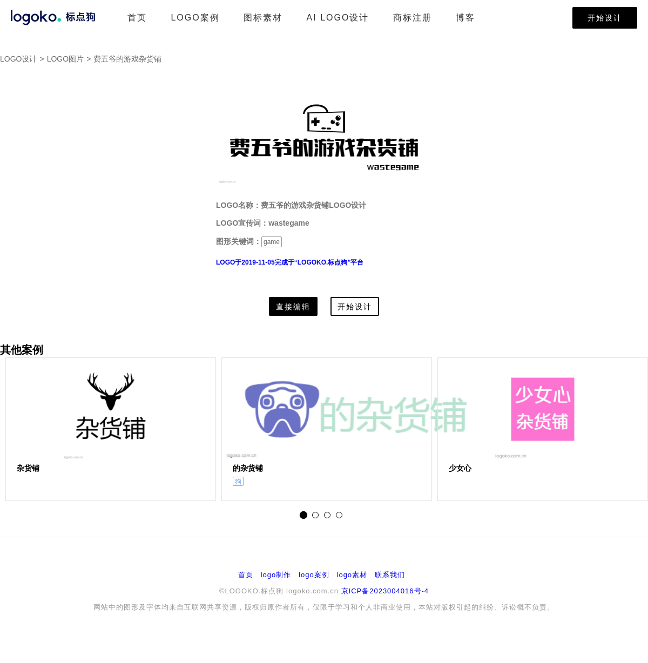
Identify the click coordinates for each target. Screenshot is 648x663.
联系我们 (390, 575)
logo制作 (276, 575)
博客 (465, 17)
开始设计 (605, 17)
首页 (137, 17)
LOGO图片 (65, 59)
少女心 (460, 468)
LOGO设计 (18, 59)
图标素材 (263, 17)
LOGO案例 (195, 17)
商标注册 (412, 17)
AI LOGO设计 (338, 17)
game (272, 242)
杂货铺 (28, 468)
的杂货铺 (248, 468)
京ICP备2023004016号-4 (385, 591)
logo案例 (314, 575)
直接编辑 (293, 306)
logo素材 (352, 575)
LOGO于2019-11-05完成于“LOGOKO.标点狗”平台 (289, 262)
